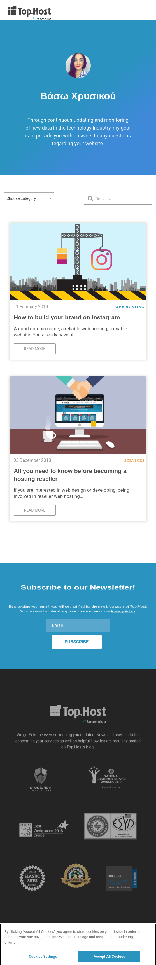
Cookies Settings (43, 959)
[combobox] (29, 198)
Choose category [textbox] (21, 198)
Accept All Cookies (109, 959)
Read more (35, 348)
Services (134, 460)
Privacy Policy (123, 609)
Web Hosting (130, 307)
